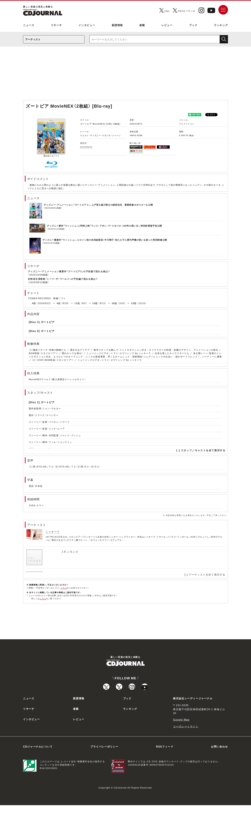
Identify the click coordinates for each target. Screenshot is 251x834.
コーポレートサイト (185, 755)
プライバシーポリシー (104, 775)
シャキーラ (53, 531)
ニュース (28, 25)
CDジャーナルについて (38, 775)
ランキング (221, 25)
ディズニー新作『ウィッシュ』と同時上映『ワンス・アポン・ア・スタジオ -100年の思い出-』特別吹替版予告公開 (104, 225)
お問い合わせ (219, 775)
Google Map (181, 748)
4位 (34, 303)
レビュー (167, 25)
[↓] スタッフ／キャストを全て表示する (200, 450)
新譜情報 (117, 25)
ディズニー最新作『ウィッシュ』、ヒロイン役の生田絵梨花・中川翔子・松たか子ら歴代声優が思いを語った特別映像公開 (104, 239)
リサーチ (56, 25)
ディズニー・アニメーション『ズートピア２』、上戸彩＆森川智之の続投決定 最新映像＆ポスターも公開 (98, 204)
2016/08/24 (86, 146)
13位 (95, 303)
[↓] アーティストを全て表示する (204, 574)
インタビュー (86, 25)
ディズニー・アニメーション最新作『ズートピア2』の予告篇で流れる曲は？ (69, 271)
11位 (77, 303)
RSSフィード (164, 775)
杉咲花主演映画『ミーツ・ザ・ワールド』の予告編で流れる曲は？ (63, 278)
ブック (193, 25)
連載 (142, 25)
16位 (114, 303)
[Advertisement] (125, 75)
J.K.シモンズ (70, 551)
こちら (64, 587)
